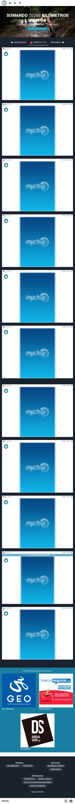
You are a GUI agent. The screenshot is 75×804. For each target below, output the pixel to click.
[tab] (18, 42)
